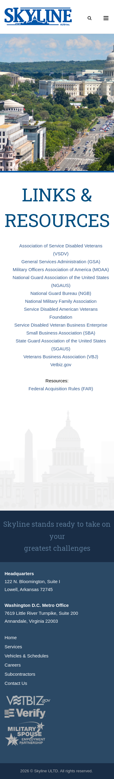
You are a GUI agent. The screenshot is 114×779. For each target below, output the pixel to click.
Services (13, 646)
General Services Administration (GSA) (60, 261)
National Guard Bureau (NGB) (60, 293)
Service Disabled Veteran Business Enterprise (60, 325)
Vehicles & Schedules (26, 655)
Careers (13, 664)
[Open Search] (89, 18)
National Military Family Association (60, 301)
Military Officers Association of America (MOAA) (61, 269)
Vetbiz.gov (60, 364)
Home (11, 637)
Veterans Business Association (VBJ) (60, 356)
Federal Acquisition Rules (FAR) (61, 388)
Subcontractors (20, 674)
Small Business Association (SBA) (60, 332)
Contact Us (16, 683)
